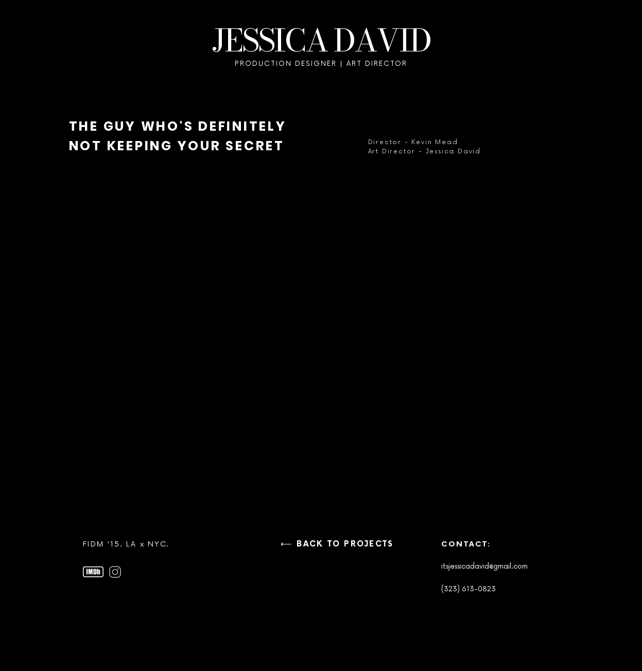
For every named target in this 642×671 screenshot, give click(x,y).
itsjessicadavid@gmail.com (484, 566)
